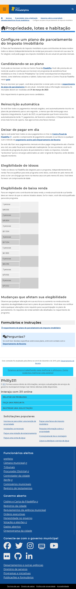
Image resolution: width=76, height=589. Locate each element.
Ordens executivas (14, 514)
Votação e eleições (14, 522)
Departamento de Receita (14, 344)
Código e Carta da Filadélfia (20, 501)
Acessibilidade (63, 586)
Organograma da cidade (18, 530)
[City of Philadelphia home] (20, 9)
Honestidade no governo (18, 518)
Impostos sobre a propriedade (51, 18)
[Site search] (72, 9)
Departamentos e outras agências (23, 565)
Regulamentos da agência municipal (25, 510)
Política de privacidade (45, 586)
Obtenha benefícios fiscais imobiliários (15, 20)
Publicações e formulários (19, 577)
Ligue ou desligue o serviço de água (54, 440)
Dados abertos (12, 526)
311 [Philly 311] (4, 384)
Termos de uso (13, 586)
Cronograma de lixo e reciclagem (53, 436)
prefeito (8, 458)
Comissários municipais (17, 484)
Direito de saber (28, 586)
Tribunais (9, 467)
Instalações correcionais (14, 428)
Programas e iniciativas (17, 573)
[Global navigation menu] (4, 9)
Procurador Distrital (15, 471)
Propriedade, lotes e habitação (26, 18)
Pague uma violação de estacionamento (20, 433)
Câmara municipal (14, 463)
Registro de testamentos (18, 488)
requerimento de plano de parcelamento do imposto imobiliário (31, 328)
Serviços (9, 18)
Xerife (7, 479)
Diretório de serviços (15, 569)
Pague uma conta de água (14, 438)
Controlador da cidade (17, 475)
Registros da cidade (15, 506)
